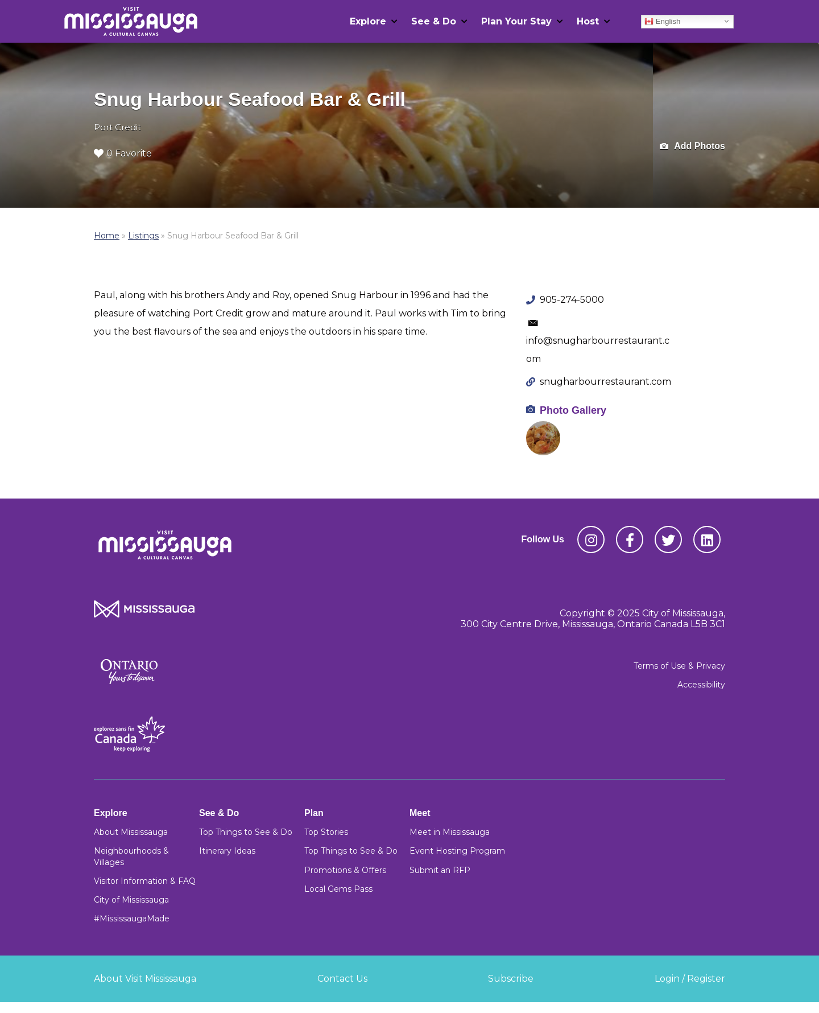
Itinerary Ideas (227, 851)
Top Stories (326, 832)
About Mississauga (131, 832)
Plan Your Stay (516, 21)
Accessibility (701, 685)
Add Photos (692, 146)
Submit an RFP (440, 870)
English (662, 21)
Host (588, 21)
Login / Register (690, 978)
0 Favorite (123, 153)
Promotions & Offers (345, 870)
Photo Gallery (573, 410)
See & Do (433, 21)
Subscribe (510, 978)
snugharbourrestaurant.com (605, 381)
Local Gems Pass (338, 889)
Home (106, 235)
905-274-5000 (572, 299)
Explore (368, 21)
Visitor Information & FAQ (145, 881)
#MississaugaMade (131, 918)
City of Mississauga (131, 900)
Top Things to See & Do (245, 832)
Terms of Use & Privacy (679, 666)
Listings (143, 235)
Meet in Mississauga (450, 832)
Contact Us (342, 978)
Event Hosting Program (457, 851)
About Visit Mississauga (145, 978)
